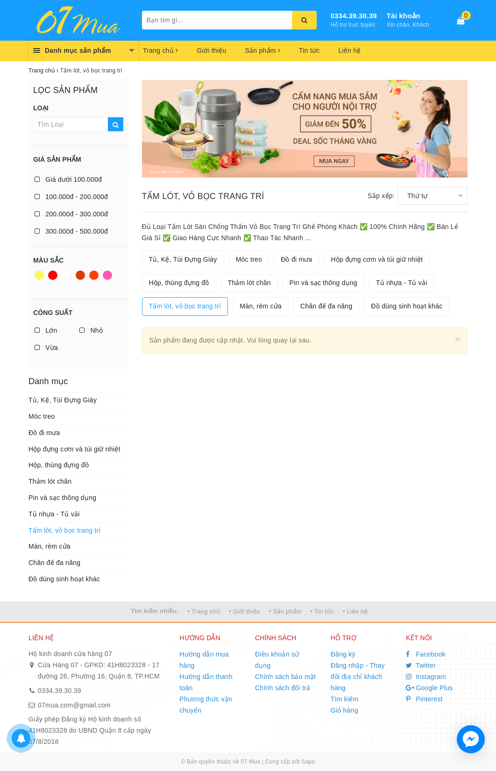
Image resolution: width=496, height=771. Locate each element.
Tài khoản (403, 16)
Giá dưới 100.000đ (68, 179)
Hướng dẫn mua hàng (204, 659)
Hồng (107, 275)
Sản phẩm (262, 50)
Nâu (80, 275)
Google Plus (429, 688)
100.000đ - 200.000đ (71, 196)
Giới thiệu (211, 50)
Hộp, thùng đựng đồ (58, 465)
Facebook (426, 654)
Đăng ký (343, 654)
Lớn (46, 330)
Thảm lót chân (49, 481)
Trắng (66, 275)
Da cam (94, 275)
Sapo (308, 761)
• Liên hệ (355, 611)
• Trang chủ (203, 611)
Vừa (46, 347)
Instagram (426, 676)
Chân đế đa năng (54, 562)
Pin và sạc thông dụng (62, 497)
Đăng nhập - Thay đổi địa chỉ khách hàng (358, 677)
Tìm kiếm (345, 699)
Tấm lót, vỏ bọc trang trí (64, 530)
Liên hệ (350, 50)
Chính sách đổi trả (283, 688)
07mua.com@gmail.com (74, 705)
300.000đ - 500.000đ (71, 231)
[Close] (457, 339)
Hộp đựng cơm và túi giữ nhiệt (74, 449)
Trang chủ (160, 50)
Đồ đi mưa (44, 432)
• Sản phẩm (285, 611)
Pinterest (424, 699)
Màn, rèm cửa (49, 546)
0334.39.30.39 (354, 16)
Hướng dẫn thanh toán (206, 682)
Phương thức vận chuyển (205, 704)
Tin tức (309, 50)
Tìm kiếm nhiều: (154, 610)
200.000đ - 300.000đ (71, 214)
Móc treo (41, 416)
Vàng (39, 275)
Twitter (421, 665)
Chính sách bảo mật (285, 676)
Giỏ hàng (344, 710)
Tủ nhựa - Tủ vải (54, 514)
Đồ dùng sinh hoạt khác (64, 579)
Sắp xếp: (381, 196)
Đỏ (52, 275)
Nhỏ (91, 330)
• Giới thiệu (244, 611)
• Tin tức (321, 611)
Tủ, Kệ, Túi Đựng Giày (62, 400)
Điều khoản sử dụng (277, 659)
